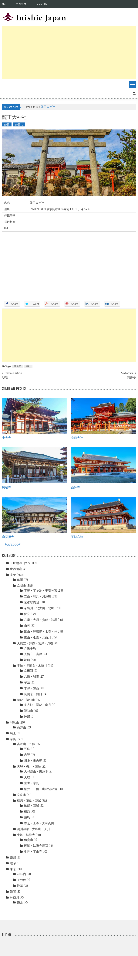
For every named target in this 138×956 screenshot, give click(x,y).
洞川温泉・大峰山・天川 (33, 829)
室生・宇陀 (31, 783)
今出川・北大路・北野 (39, 608)
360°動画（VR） (21, 563)
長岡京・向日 (33, 694)
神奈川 (14, 897)
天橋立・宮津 (33, 654)
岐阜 (13, 863)
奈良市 (19, 124)
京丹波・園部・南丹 (37, 705)
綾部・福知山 (26, 700)
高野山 (21, 727)
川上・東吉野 (33, 760)
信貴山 (28, 840)
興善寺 (131, 377)
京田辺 (28, 670)
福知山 (28, 711)
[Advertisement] (69, 52)
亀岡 (20, 580)
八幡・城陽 (31, 676)
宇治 (27, 682)
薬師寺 (75, 487)
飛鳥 (27, 817)
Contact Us (41, 4)
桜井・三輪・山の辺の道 (40, 789)
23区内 (21, 874)
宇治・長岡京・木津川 (32, 666)
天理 (27, 777)
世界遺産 (16, 569)
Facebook (12, 544)
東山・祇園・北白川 (37, 637)
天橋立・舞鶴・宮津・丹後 (35, 643)
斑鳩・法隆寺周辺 (36, 846)
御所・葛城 (31, 805)
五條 (27, 749)
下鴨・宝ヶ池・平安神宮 (40, 590)
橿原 (27, 811)
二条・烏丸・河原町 (37, 596)
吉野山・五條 (26, 744)
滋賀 (13, 891)
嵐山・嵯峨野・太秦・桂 (40, 631)
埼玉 (13, 733)
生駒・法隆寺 (26, 835)
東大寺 (6, 437)
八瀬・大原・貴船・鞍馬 (40, 620)
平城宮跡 (77, 536)
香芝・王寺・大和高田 (39, 823)
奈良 (36, 106)
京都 (13, 575)
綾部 (27, 716)
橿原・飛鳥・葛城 (29, 801)
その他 (21, 880)
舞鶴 (27, 660)
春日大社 (77, 437)
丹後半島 (30, 648)
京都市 (21, 585)
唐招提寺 (8, 536)
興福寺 (6, 487)
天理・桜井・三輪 (29, 766)
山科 (27, 626)
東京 (13, 869)
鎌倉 (20, 902)
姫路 (13, 857)
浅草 (20, 886)
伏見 (27, 614)
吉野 (27, 755)
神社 (28, 366)
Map (4, 4)
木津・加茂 (31, 688)
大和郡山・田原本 (36, 771)
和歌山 (14, 722)
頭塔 (5, 377)
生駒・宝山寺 (33, 851)
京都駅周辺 (31, 602)
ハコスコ (21, 4)
